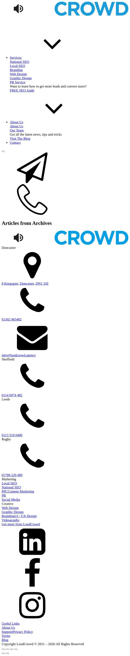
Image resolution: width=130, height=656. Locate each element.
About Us (8, 628)
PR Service (17, 82)
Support (7, 632)
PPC (5, 491)
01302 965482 (12, 319)
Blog (5, 640)
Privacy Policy (23, 632)
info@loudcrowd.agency (19, 355)
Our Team (17, 130)
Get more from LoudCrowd (21, 524)
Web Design (18, 74)
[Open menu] (3, 151)
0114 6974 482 (12, 395)
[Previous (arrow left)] (3, 653)
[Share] (11, 649)
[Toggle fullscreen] (7, 649)
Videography (11, 520)
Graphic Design (21, 78)
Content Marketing (21, 491)
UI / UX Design (25, 516)
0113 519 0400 (12, 435)
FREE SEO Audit (22, 90)
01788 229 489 (12, 475)
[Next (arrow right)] (7, 653)
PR (4, 495)
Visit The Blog (20, 138)
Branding (16, 70)
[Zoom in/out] (3, 649)
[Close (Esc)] (15, 649)
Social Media (11, 500)
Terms (6, 636)
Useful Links (11, 623)
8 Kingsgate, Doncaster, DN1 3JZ (25, 284)
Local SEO (17, 66)
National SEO (11, 487)
